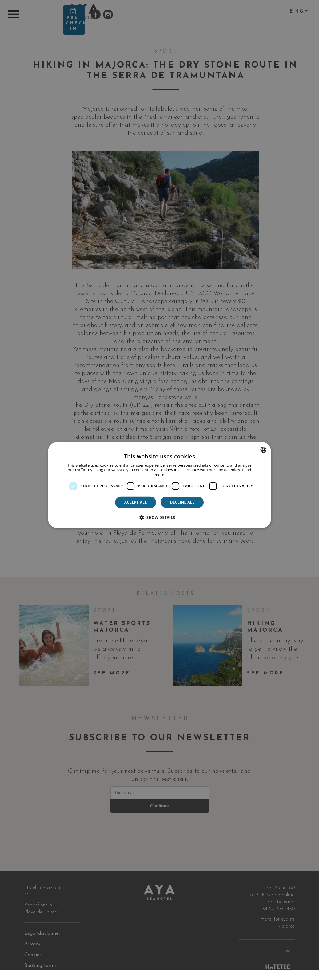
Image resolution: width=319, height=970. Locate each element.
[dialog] (159, 485)
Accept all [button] (135, 502)
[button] (159, 517)
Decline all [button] (182, 502)
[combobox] (263, 449)
